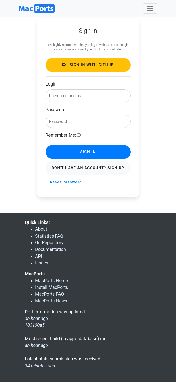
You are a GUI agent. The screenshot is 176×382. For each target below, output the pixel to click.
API (38, 256)
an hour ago (36, 345)
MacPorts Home (51, 280)
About (41, 229)
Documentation (50, 249)
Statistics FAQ (49, 236)
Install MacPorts (51, 287)
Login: (52, 84)
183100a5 (34, 325)
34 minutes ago (40, 365)
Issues (41, 263)
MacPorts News (51, 300)
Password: (56, 109)
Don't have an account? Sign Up (88, 168)
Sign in (88, 152)
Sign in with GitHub (88, 65)
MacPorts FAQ (49, 294)
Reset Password (66, 182)
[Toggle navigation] (150, 8)
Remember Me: (61, 135)
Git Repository (49, 242)
